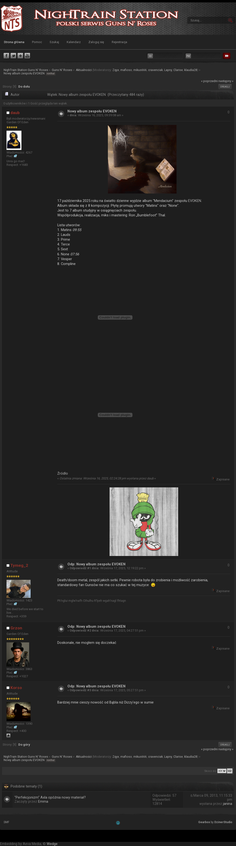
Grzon (16, 628)
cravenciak (155, 70)
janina (227, 804)
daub (15, 112)
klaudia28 (190, 70)
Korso (16, 687)
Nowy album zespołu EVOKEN (92, 111)
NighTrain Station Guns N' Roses (11, 18)
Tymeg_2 (19, 565)
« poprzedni (209, 81)
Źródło (62, 473)
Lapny (168, 70)
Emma (43, 802)
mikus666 (140, 70)
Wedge (52, 844)
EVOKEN (194, 201)
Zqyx (115, 70)
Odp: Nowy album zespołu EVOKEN (96, 564)
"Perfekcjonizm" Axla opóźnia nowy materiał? (50, 797)
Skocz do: (210, 771)
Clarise (178, 70)
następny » (225, 81)
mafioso (126, 70)
